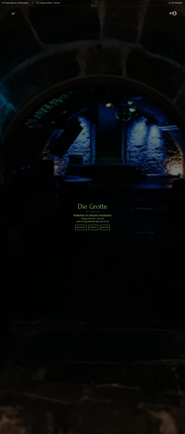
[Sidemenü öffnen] (13, 13)
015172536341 (176, 3)
